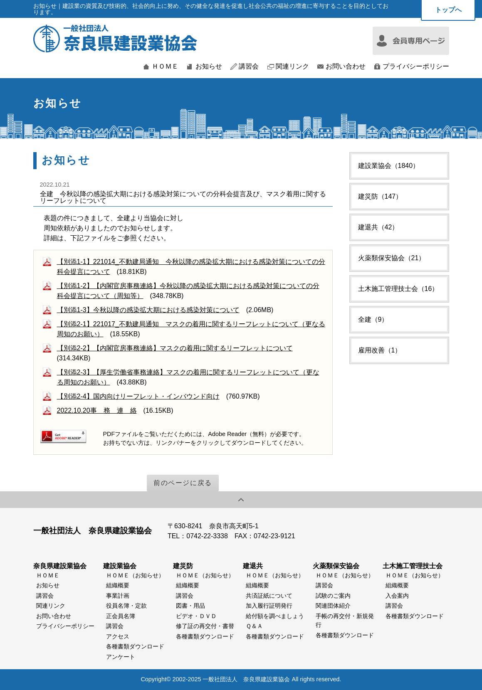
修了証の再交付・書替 (205, 626)
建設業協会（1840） (389, 165)
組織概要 (117, 585)
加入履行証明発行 (269, 605)
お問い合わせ (346, 66)
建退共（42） (378, 227)
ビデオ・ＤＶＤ (196, 616)
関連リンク (292, 66)
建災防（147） (380, 196)
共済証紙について (269, 595)
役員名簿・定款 (126, 605)
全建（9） (373, 319)
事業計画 (117, 595)
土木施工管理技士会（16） (398, 288)
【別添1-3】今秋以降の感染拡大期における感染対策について (148, 309)
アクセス (117, 636)
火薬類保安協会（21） (391, 257)
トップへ (448, 9)
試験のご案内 (333, 595)
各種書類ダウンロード (135, 646)
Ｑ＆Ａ (254, 626)
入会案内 (397, 595)
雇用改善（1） (380, 350)
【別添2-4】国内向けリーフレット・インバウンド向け (138, 396)
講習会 (249, 66)
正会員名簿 (120, 616)
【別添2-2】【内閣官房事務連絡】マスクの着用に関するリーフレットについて (175, 348)
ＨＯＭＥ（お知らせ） (135, 575)
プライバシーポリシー (416, 66)
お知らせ (208, 66)
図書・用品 (190, 605)
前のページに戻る (182, 482)
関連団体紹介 (333, 605)
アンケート (120, 656)
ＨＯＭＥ (165, 66)
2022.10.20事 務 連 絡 (97, 410)
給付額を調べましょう (275, 616)
